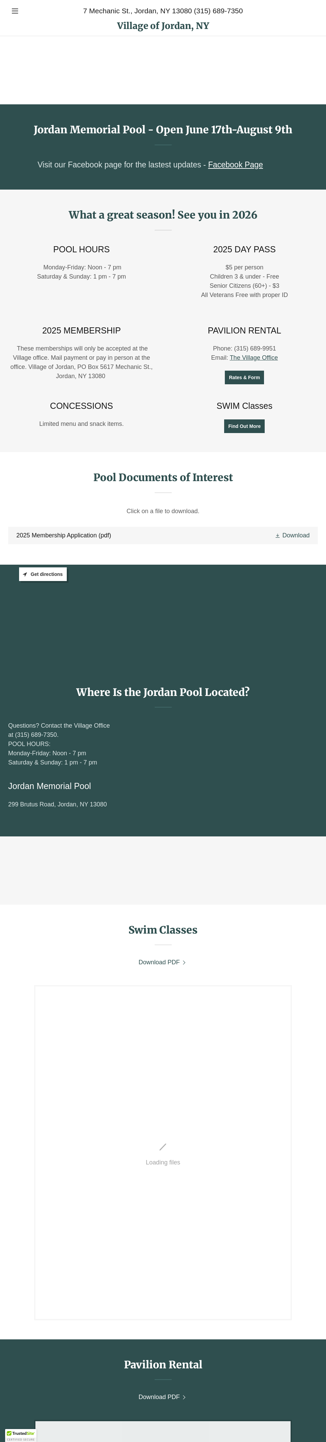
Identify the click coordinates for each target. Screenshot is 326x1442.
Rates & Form (244, 377)
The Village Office (254, 357)
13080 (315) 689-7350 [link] (207, 11)
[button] (31, 11)
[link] (163, 27)
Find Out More (244, 426)
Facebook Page (235, 164)
